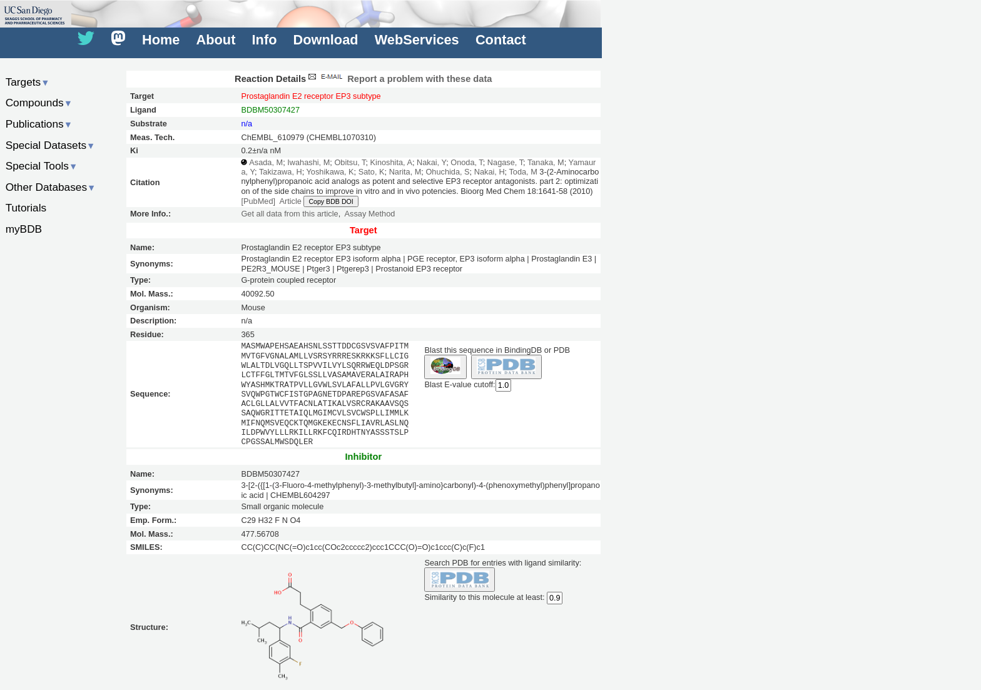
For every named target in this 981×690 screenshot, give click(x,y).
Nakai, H (489, 171)
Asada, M (266, 162)
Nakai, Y (431, 162)
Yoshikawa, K (330, 171)
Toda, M (523, 171)
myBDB (24, 229)
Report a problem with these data (399, 79)
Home (161, 40)
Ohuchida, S (447, 171)
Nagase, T (505, 162)
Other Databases (51, 187)
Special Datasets (51, 145)
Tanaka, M (545, 162)
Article (290, 201)
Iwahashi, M (308, 162)
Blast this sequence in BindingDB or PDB (496, 350)
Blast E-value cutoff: (459, 384)
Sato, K (371, 171)
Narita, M (405, 171)
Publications (39, 124)
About (216, 40)
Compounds (39, 102)
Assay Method (370, 213)
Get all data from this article (289, 213)
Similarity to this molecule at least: (484, 596)
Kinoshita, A (391, 162)
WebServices (417, 40)
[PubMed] (258, 201)
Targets (28, 82)
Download (325, 40)
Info (264, 40)
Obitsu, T (349, 162)
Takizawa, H (280, 171)
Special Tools (42, 166)
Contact (500, 40)
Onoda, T (466, 162)
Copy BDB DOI (330, 201)
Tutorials (26, 207)
